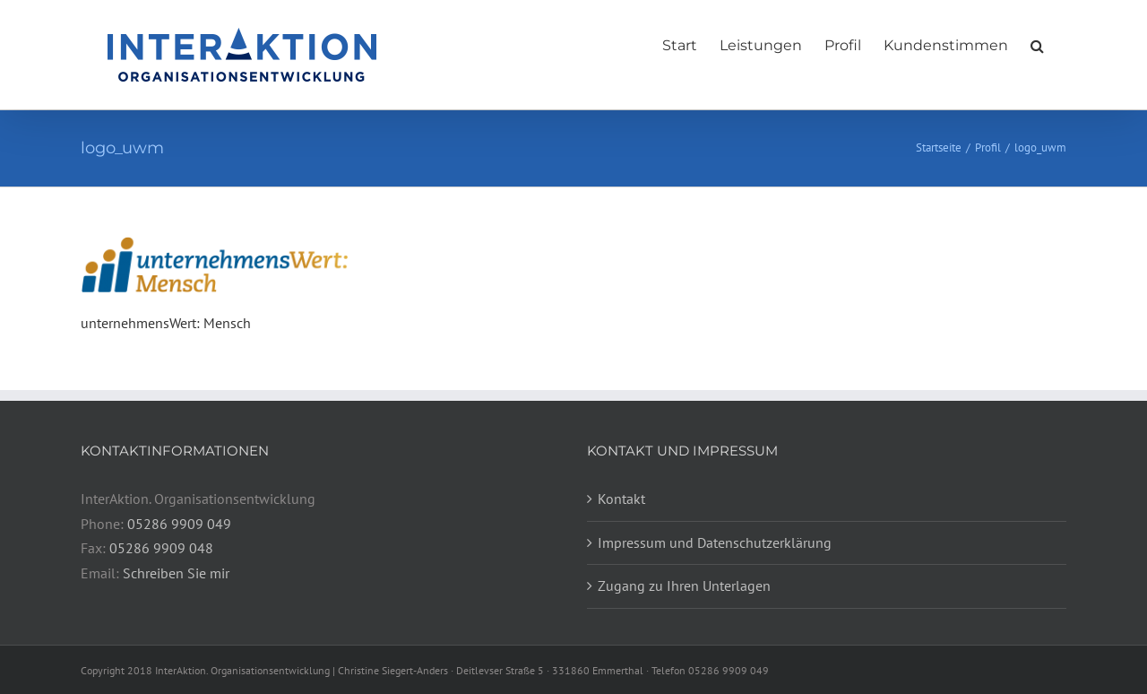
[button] (1037, 41)
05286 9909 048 (161, 548)
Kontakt (621, 498)
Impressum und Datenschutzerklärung (715, 542)
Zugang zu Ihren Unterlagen (684, 585)
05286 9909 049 (179, 524)
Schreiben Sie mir (176, 573)
